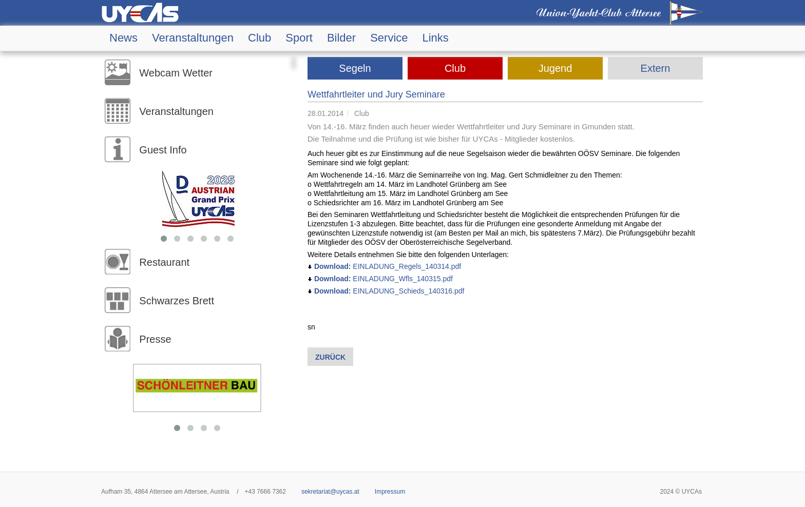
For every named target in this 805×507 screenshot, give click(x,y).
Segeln (355, 68)
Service (389, 38)
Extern (655, 68)
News (123, 38)
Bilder (341, 38)
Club (259, 38)
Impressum (390, 491)
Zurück (330, 357)
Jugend (555, 68)
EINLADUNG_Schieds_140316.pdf (386, 291)
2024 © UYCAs (681, 491)
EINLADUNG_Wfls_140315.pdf (380, 279)
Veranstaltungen (193, 38)
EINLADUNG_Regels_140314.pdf (384, 266)
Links (436, 38)
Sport (299, 38)
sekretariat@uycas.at (330, 491)
